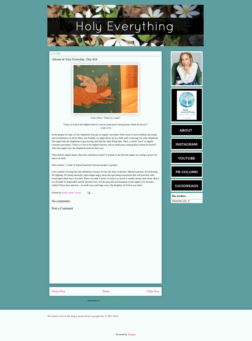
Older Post (153, 291)
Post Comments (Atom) (112, 300)
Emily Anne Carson (71, 192)
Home (106, 291)
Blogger (132, 334)
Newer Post (58, 291)
